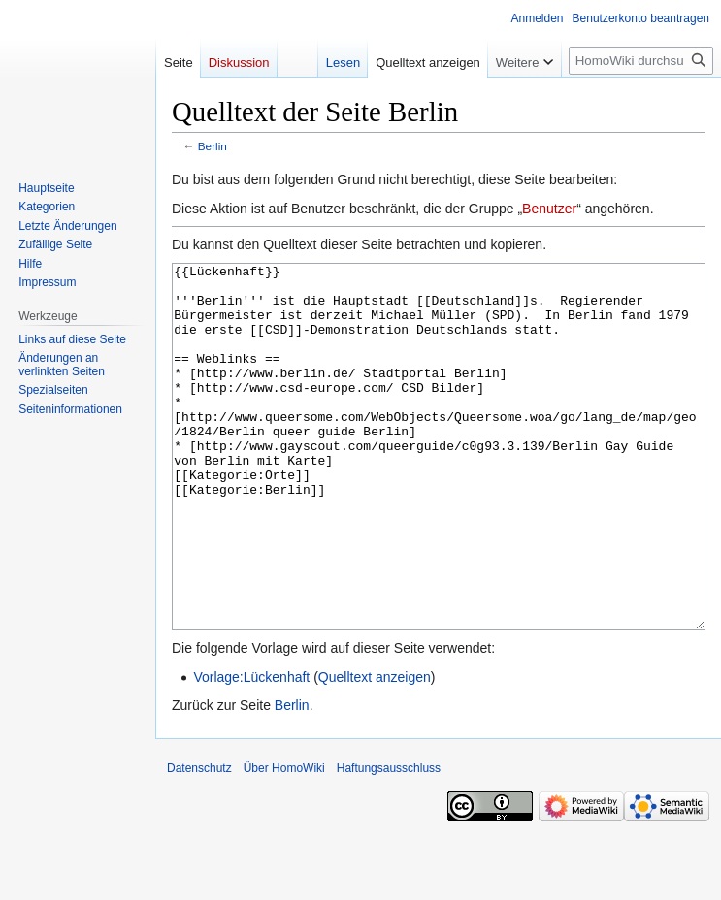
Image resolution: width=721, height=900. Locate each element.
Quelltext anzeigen (374, 749)
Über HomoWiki (284, 841)
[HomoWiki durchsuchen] (641, 61)
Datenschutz (199, 841)
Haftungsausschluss (389, 841)
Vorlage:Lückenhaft (251, 749)
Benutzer (549, 208)
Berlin (212, 146)
